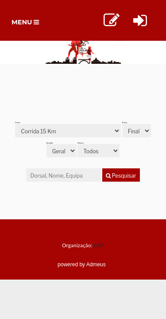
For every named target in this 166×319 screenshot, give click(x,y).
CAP (99, 245)
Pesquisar (121, 175)
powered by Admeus (82, 264)
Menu (27, 24)
